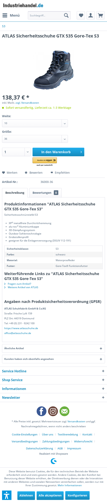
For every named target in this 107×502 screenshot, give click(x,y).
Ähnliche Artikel (14, 348)
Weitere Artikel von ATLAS (21, 287)
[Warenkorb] (100, 15)
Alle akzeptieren (50, 495)
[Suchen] (66, 15)
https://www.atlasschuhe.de (21, 328)
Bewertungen (45, 192)
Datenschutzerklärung (39, 448)
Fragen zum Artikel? (17, 284)
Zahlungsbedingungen (56, 441)
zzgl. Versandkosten (27, 102)
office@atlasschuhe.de (17, 333)
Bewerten (34, 173)
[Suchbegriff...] (49, 15)
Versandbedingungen (25, 441)
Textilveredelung (68, 434)
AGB (60, 448)
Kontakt (87, 434)
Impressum (74, 448)
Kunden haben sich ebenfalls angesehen (29, 359)
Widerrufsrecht (83, 441)
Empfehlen (60, 173)
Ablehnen (26, 495)
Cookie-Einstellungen (24, 434)
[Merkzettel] (81, 15)
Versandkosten (76, 421)
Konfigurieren (77, 495)
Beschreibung (14, 193)
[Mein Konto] (91, 15)
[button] (49, 162)
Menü (11, 15)
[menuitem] (11, 15)
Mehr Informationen (70, 485)
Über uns (47, 434)
